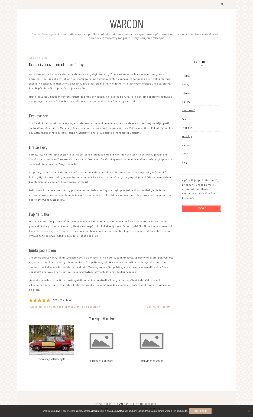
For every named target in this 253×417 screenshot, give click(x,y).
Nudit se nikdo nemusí (101, 361)
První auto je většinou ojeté (51, 360)
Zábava (32, 59)
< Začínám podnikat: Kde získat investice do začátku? (64, 308)
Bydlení (186, 77)
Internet (186, 94)
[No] (248, 411)
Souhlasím (200, 411)
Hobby (185, 86)
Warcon (126, 23)
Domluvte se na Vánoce (151, 361)
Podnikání (187, 129)
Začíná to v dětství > (160, 308)
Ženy (184, 163)
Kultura (186, 103)
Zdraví (185, 155)
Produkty (187, 137)
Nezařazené (188, 111)
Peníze (185, 120)
